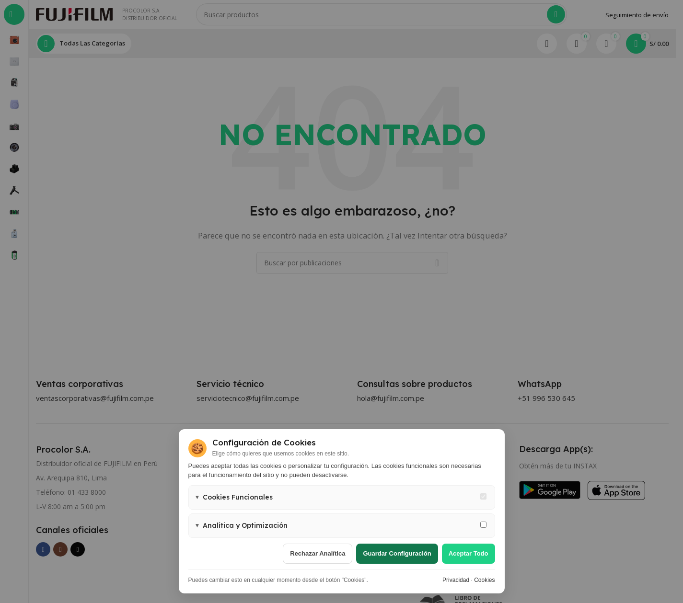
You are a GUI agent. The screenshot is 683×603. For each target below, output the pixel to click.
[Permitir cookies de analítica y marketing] (483, 525)
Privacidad (455, 580)
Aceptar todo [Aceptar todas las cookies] (468, 553)
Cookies (484, 580)
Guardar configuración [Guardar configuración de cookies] (397, 553)
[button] (342, 497)
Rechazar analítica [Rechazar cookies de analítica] (317, 553)
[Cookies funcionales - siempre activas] (483, 496)
